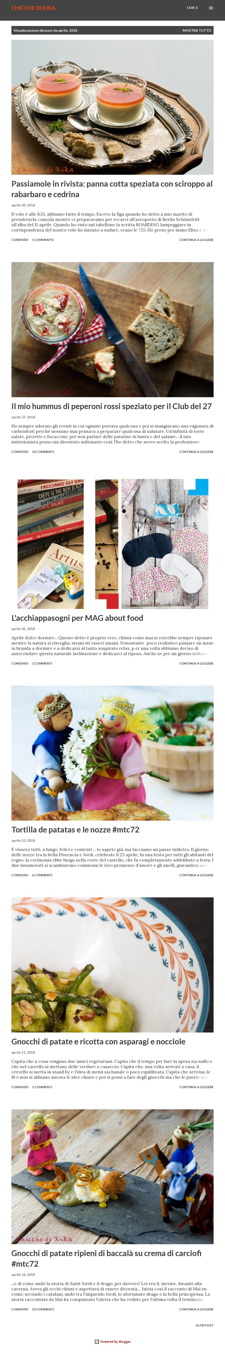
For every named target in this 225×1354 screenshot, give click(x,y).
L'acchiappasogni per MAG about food (77, 618)
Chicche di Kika (33, 8)
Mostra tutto (197, 30)
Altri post (205, 1325)
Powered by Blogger (112, 1341)
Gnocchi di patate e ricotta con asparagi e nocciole (98, 1041)
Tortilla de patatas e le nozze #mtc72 (75, 829)
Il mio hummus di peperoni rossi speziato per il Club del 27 (111, 406)
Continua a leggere (196, 240)
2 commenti (42, 663)
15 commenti (43, 1309)
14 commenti (43, 452)
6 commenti (42, 875)
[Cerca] (192, 8)
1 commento (43, 240)
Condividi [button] (19, 240)
